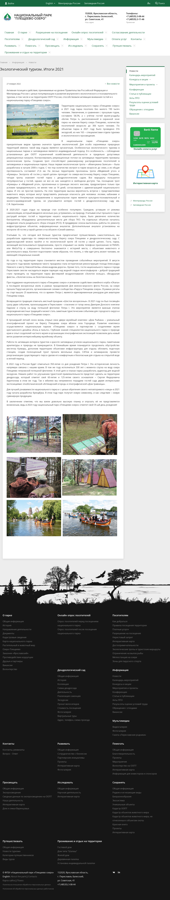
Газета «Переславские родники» (129, 734)
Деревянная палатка (68, 859)
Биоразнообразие (121, 796)
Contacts (32, 876)
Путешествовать (122, 45)
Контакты (136, 39)
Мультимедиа (95, 39)
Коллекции (63, 684)
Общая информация (13, 621)
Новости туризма (11, 851)
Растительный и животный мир (19, 645)
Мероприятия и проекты (142, 84)
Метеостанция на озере (124, 657)
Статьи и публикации (140, 93)
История (7, 625)
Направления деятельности (17, 629)
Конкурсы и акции (138, 79)
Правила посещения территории (129, 625)
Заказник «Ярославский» (15, 653)
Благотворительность (123, 753)
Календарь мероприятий (142, 75)
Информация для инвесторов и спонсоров (134, 773)
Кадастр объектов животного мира (130, 812)
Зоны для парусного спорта (126, 661)
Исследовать (75, 45)
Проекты (62, 761)
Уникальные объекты (123, 804)
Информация (71, 39)
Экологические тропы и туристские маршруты (136, 649)
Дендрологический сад (41, 39)
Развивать (11, 45)
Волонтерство (10, 669)
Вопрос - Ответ (10, 753)
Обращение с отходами (141, 109)
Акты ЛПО (134, 98)
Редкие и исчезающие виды (126, 792)
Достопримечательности (125, 645)
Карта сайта (9, 880)
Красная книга (120, 824)
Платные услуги (120, 629)
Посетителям (12, 39)
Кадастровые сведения (14, 637)
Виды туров (8, 859)
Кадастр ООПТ (119, 808)
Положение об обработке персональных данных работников (28, 889)
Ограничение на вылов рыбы (127, 653)
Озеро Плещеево (11, 649)
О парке (22, 32)
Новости (32, 62)
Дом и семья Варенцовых (16, 808)
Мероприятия (119, 761)
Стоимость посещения (69, 708)
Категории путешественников (18, 855)
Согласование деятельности (128, 32)
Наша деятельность (13, 800)
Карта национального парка (17, 641)
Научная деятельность (69, 792)
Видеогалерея (119, 726)
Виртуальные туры (67, 716)
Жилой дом (63, 855)
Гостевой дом (65, 847)
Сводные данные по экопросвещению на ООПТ (27, 796)
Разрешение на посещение (52, 32)
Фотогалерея (64, 712)
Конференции (136, 89)
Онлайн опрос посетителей (87, 32)
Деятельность (65, 692)
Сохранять (98, 45)
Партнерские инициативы (71, 757)
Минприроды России (69, 3)
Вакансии (134, 113)
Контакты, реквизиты (13, 749)
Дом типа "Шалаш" (67, 851)
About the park (18, 876)
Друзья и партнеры (13, 661)
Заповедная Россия (94, 3)
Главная (9, 32)
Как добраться (119, 621)
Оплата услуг (119, 39)
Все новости (112, 83)
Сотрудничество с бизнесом (72, 753)
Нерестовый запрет (122, 637)
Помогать (31, 45)
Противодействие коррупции (18, 657)
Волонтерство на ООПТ (124, 765)
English (49, 3)
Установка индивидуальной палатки (76, 863)
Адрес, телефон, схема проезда (74, 720)
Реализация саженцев (69, 696)
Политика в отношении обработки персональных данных (27, 884)
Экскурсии (63, 700)
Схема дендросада (67, 688)
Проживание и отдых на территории (26, 52)
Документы (8, 633)
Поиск (20, 880)
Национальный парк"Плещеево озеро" (27, 17)
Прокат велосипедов (68, 704)
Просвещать (52, 45)
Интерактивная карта (123, 641)
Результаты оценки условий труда (143, 104)
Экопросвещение (12, 792)
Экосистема (118, 800)
